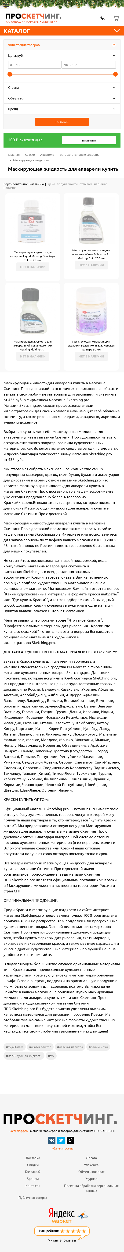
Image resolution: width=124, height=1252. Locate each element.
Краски (30, 154)
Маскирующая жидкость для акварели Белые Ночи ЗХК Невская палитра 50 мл (91, 345)
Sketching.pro (18, 1131)
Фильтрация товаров (24, 45)
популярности (67, 184)
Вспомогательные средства (79, 154)
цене (51, 184)
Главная (14, 154)
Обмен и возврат (91, 1171)
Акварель (47, 154)
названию (37, 184)
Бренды (33, 1178)
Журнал (91, 1178)
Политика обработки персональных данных (91, 1188)
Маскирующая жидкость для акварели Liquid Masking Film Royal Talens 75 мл (32, 256)
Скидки (33, 1165)
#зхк (51, 1056)
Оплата (91, 1158)
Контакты (33, 1185)
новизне (10, 188)
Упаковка (91, 1165)
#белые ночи (98, 1047)
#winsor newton (40, 1047)
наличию (100, 184)
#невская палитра (70, 1047)
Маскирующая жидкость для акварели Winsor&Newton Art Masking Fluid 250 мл (91, 254)
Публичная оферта (62, 1148)
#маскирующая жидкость (24, 1056)
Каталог (62, 30)
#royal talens (14, 1047)
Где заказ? (32, 1171)
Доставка (33, 1158)
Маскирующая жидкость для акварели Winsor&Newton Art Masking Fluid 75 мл (32, 345)
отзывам (86, 184)
